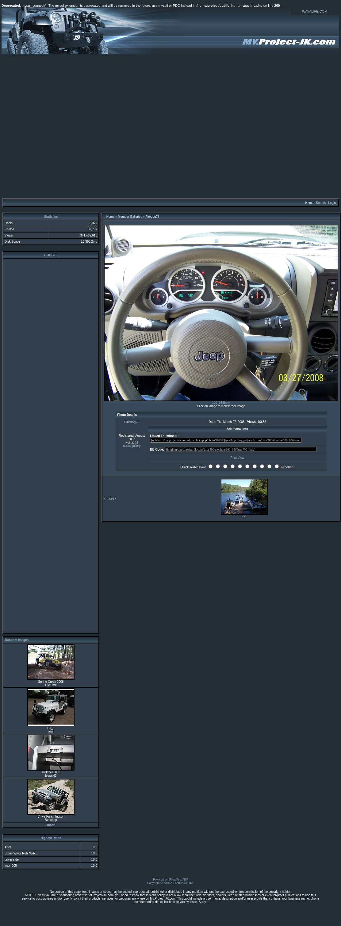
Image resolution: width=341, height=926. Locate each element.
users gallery (131, 445)
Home (309, 203)
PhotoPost (175, 879)
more (51, 825)
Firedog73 (152, 216)
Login (331, 203)
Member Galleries (130, 216)
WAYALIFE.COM (314, 11)
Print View (237, 457)
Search (321, 203)
